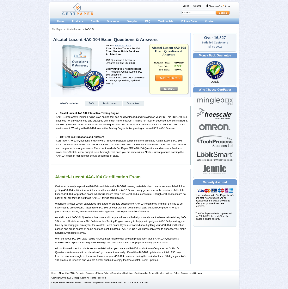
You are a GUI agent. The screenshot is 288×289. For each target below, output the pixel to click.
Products (77, 21)
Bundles (160, 273)
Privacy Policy (102, 273)
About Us (63, 273)
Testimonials (166, 21)
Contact (209, 21)
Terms (152, 273)
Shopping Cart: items (217, 6)
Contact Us (186, 273)
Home (60, 21)
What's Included (69, 103)
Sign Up (197, 6)
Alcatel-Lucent (73, 29)
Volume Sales (189, 21)
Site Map (197, 273)
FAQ (147, 21)
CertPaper (57, 29)
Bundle (95, 21)
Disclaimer (128, 273)
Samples (132, 21)
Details (215, 81)
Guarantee (113, 21)
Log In (186, 6)
